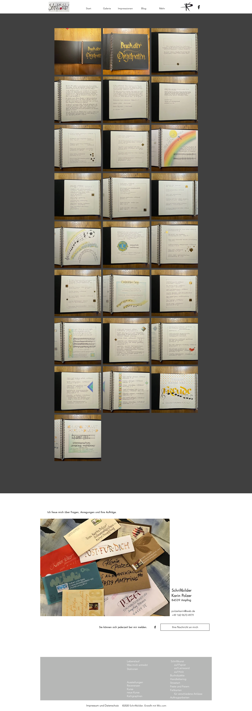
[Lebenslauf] (136, 661)
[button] (107, 8)
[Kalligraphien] (136, 696)
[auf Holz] (184, 672)
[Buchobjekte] (180, 675)
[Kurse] (136, 689)
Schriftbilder (181, 590)
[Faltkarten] (180, 690)
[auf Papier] (184, 665)
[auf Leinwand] (184, 668)
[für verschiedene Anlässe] (188, 694)
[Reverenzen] (136, 685)
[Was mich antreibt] (137, 665)
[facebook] (155, 627)
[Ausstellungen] (136, 682)
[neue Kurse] (136, 692)
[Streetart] (180, 683)
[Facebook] (198, 7)
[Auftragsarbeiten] (184, 697)
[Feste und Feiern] (180, 686)
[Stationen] (136, 669)
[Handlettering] (180, 679)
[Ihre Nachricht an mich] (184, 627)
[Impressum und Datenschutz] (102, 705)
